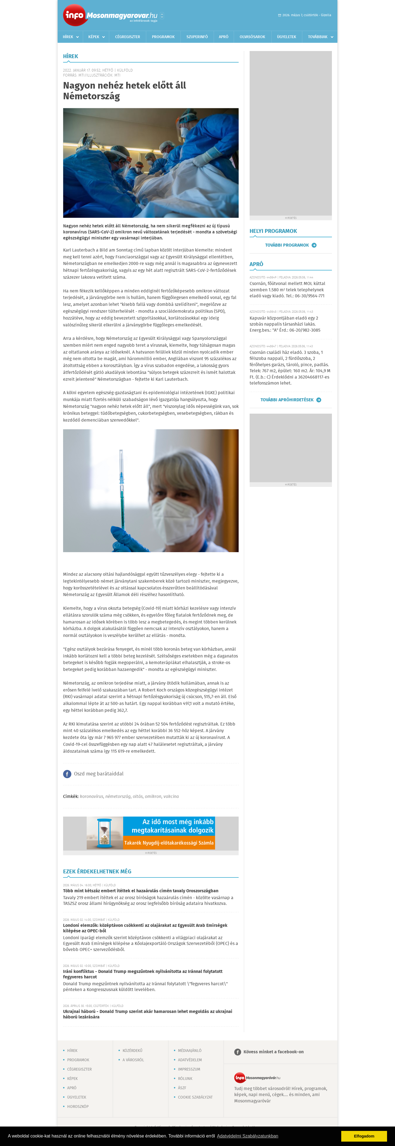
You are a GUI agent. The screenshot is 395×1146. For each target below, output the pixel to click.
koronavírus (91, 796)
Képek (93, 37)
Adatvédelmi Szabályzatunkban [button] (247, 1136)
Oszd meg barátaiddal (98, 774)
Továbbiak (318, 37)
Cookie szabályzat (195, 1097)
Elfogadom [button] (364, 1136)
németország (118, 796)
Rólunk (185, 1079)
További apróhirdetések (287, 399)
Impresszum (189, 1069)
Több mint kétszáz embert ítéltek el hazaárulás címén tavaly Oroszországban (140, 891)
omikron (153, 796)
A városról (133, 1060)
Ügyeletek (286, 37)
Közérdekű (132, 1051)
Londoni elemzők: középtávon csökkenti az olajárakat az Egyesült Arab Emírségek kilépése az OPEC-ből (145, 928)
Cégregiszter (127, 37)
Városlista (162, 15)
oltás (138, 796)
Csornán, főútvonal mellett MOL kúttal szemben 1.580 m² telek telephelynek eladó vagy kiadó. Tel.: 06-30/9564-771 (287, 290)
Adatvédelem (190, 1060)
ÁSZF (182, 1088)
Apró (223, 37)
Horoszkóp (78, 1107)
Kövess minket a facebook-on (274, 1052)
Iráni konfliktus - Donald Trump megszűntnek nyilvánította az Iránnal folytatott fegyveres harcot (142, 974)
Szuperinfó (197, 37)
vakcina (171, 796)
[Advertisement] (291, 133)
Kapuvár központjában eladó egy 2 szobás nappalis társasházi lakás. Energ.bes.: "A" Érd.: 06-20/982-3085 (285, 324)
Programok (163, 37)
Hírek (68, 37)
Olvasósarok (252, 37)
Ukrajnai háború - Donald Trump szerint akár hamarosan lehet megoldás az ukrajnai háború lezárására (147, 1014)
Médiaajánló (190, 1051)
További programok (287, 245)
